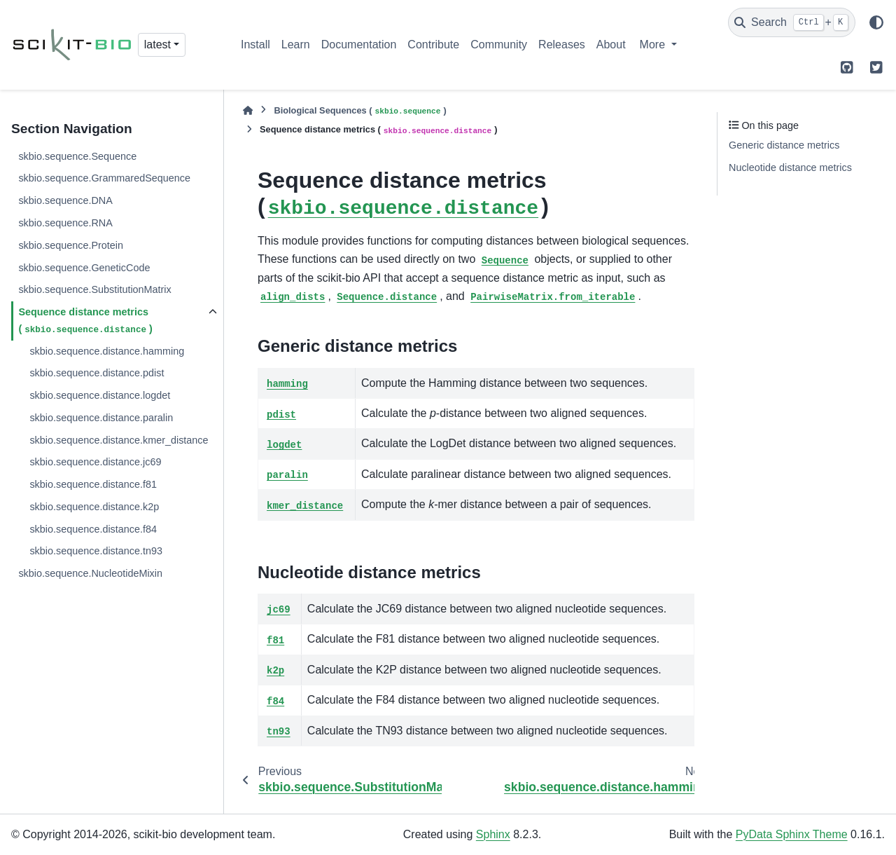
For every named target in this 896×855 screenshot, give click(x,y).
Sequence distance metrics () (85, 321)
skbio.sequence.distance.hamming (106, 351)
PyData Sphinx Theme (792, 834)
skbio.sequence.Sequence (77, 156)
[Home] (248, 110)
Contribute (433, 44)
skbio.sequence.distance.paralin (101, 417)
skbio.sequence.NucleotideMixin (90, 573)
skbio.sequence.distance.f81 (93, 484)
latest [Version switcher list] (157, 44)
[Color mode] (876, 22)
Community (498, 44)
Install (255, 44)
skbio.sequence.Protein (70, 245)
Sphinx (493, 834)
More (654, 44)
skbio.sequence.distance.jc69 (95, 461)
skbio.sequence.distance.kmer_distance (118, 440)
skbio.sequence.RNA (65, 222)
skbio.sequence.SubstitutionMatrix (94, 289)
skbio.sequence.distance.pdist (96, 372)
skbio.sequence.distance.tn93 (95, 550)
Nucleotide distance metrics (790, 167)
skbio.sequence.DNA (65, 200)
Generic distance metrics (784, 145)
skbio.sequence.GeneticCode (84, 267)
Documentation (359, 44)
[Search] (791, 22)
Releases (561, 44)
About (611, 44)
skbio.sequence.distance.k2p (94, 506)
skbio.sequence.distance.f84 (93, 529)
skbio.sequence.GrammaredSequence (104, 178)
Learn (295, 44)
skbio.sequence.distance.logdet (99, 395)
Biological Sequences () (360, 111)
